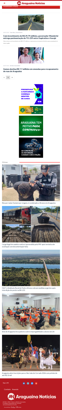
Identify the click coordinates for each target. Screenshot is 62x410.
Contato (7, 389)
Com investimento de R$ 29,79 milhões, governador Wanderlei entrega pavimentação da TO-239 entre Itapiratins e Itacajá (30, 37)
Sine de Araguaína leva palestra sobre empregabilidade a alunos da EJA (28, 332)
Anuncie (15, 389)
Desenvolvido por (12, 407)
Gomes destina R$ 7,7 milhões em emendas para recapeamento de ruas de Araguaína (30, 70)
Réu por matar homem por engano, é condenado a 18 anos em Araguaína (28, 203)
